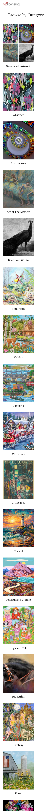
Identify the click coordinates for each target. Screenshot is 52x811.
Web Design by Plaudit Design (26, 802)
